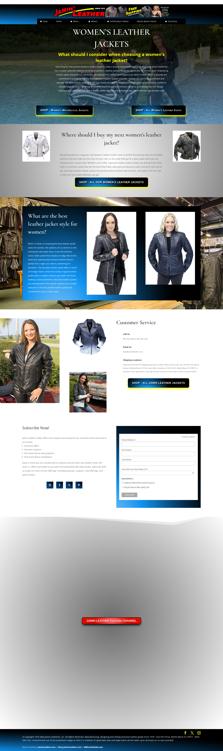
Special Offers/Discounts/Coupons (139, 483)
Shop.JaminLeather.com (69, 747)
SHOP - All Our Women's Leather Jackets (111, 182)
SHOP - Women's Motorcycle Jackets (64, 110)
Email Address (129, 440)
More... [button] (76, 21)
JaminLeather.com (47, 747)
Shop (45, 21)
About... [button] (95, 21)
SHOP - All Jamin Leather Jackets (158, 383)
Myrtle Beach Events (146, 21)
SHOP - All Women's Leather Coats (158, 110)
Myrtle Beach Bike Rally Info (136, 487)
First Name (126, 450)
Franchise (172, 21)
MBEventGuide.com (93, 747)
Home (59, 21)
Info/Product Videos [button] (119, 21)
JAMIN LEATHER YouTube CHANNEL (111, 620)
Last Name (126, 459)
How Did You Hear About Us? (135, 469)
